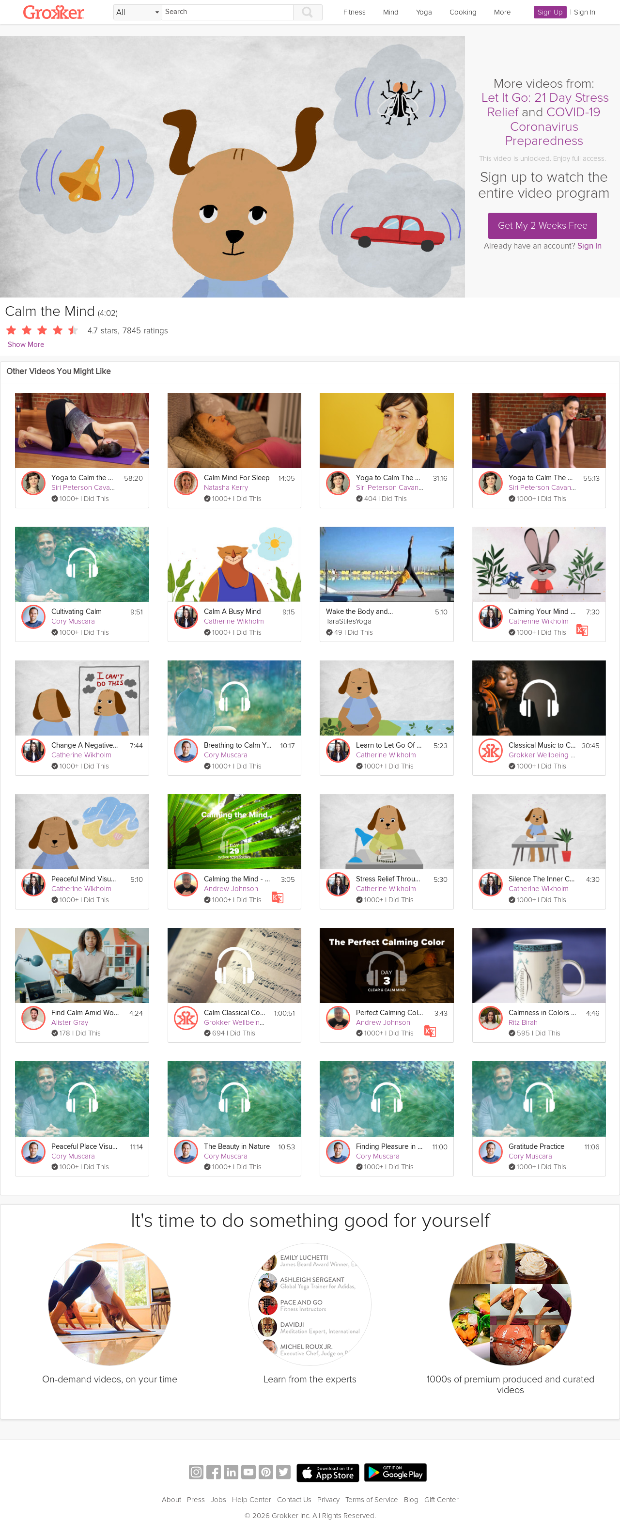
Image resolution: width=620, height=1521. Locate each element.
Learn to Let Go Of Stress (390, 745)
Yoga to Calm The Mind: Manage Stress (542, 478)
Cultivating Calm (76, 611)
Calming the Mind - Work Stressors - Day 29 (238, 879)
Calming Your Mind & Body (542, 611)
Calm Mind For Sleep (237, 478)
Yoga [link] (424, 12)
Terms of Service (371, 1499)
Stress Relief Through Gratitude (390, 879)
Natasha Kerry (226, 487)
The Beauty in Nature (237, 1146)
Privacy (328, 1499)
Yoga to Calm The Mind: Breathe (390, 478)
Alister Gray (69, 1022)
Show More (26, 344)
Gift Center (441, 1499)
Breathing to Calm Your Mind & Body (238, 745)
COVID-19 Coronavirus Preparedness (553, 126)
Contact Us (294, 1499)
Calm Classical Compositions (236, 1013)
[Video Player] (232, 167)
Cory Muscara (73, 621)
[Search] (228, 12)
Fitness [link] (354, 12)
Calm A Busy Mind (232, 611)
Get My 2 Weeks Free (543, 226)
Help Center (251, 1499)
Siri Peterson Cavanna (86, 487)
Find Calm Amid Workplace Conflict (85, 1013)
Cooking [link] (463, 12)
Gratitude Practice (536, 1146)
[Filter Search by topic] (138, 12)
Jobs (218, 1499)
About (171, 1499)
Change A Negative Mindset (85, 745)
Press (196, 1499)
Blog (411, 1499)
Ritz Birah (523, 1022)
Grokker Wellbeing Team (548, 755)
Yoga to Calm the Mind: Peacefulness (84, 478)
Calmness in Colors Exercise (542, 1013)
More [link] (502, 12)
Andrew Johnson (231, 888)
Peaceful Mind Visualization (85, 879)
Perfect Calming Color (390, 1013)
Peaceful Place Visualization (85, 1146)
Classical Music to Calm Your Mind (542, 745)
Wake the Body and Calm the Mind (360, 611)
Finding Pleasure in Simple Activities (390, 1146)
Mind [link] (391, 12)
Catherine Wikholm (234, 621)
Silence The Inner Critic (542, 879)
